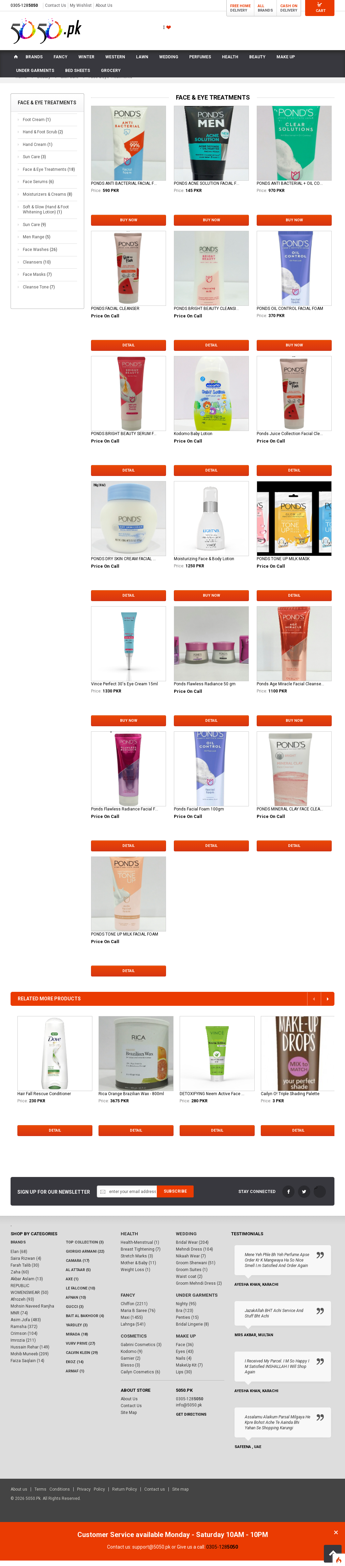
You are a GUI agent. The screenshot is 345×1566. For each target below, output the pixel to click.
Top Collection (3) (85, 1248)
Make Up (185, 1341)
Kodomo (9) (131, 1357)
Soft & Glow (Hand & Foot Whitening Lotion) (46, 215)
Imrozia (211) (23, 1346)
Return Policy (124, 1495)
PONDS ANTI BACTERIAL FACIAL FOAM (125, 189)
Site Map (129, 1418)
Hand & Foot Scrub (43, 137)
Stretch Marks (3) (137, 1261)
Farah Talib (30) (25, 1271)
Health (129, 1239)
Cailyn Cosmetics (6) (140, 1377)
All (261, 6)
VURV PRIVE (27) (80, 1349)
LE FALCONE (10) (80, 1294)
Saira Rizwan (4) (26, 1264)
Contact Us (55, 5)
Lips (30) (184, 1377)
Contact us (154, 1495)
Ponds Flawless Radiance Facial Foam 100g (125, 814)
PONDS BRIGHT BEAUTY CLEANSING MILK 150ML (207, 314)
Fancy (128, 1300)
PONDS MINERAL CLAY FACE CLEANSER (290, 814)
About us (19, 1495)
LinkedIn (320, 1197)
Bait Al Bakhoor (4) (85, 1321)
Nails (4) (184, 1364)
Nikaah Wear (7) (191, 1261)
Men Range (36, 242)
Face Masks (37, 280)
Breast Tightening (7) (141, 1255)
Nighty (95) (186, 1309)
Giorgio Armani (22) (85, 1257)
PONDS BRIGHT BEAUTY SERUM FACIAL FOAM (125, 439)
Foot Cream (37, 125)
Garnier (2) (130, 1364)
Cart (321, 11)
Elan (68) (19, 1257)
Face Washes (40, 255)
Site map (180, 1495)
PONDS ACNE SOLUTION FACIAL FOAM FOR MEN (207, 189)
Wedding (186, 1239)
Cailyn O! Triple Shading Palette (290, 1099)
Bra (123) (184, 1316)
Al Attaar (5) (78, 1275)
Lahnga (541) (133, 1330)
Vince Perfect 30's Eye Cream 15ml (124, 689)
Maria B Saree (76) (138, 1316)
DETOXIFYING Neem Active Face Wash (213, 1099)
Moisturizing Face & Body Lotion (204, 564)
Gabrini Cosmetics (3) (141, 1350)
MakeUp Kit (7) (189, 1371)
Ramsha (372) (24, 1332)
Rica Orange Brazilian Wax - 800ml (131, 1099)
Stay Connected (256, 1197)
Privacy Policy (91, 1495)
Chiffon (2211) (134, 1309)
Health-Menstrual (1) (140, 1248)
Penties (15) (187, 1323)
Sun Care (34, 162)
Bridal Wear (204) (192, 1248)
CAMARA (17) (77, 1266)
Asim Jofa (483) (26, 1325)
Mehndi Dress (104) (194, 1255)
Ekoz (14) (75, 1368)
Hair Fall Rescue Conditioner (44, 1099)
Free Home (240, 6)
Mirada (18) (77, 1340)
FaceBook (288, 1197)
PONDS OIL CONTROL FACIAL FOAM (290, 314)
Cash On (288, 6)
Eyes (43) (185, 1357)
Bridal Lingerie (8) (192, 1330)
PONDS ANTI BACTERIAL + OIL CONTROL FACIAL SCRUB (290, 189)
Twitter (304, 1197)
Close (336, 1538)
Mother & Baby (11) (138, 1268)
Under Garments (196, 1300)
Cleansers (37, 267)
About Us (103, 5)
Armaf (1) (75, 1377)
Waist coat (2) (189, 1282)
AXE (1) (72, 1285)
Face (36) (185, 1350)
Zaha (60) (20, 1278)
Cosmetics (133, 1341)
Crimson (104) (24, 1339)
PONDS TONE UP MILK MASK (283, 564)
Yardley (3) (77, 1331)
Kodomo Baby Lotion (193, 439)
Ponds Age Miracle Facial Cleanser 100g (290, 689)
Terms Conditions (52, 1495)
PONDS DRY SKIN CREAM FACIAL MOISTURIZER (125, 564)
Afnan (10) (76, 1303)
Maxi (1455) (132, 1323)
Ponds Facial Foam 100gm (199, 814)
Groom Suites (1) (192, 1275)
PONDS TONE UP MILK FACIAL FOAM (124, 939)
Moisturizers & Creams (47, 199)
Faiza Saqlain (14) (27, 1366)
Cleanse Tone (39, 292)
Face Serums (38, 187)
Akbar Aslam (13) (27, 1284)
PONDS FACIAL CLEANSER (115, 314)
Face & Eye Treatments (49, 175)
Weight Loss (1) (135, 1275)
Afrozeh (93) (22, 1305)
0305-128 (24, 5)
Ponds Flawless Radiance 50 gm (205, 689)
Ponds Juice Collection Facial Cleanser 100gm (290, 439)
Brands (18, 1248)
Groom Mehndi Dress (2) (199, 1289)
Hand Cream (37, 150)
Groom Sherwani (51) (195, 1268)
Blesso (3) (130, 1371)
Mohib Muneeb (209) (30, 1359)
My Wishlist (81, 5)
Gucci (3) (75, 1312)
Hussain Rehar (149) (30, 1353)
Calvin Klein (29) (82, 1358)
